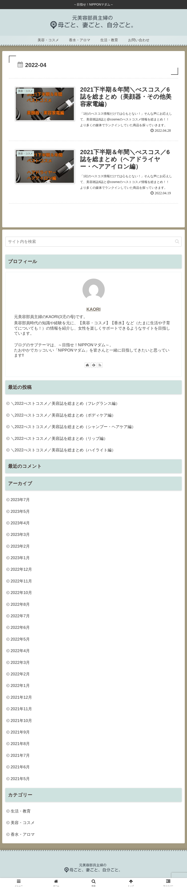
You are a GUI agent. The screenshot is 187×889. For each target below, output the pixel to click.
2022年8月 (20, 604)
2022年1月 (20, 685)
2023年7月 (20, 500)
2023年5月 (20, 511)
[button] (177, 241)
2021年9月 (20, 732)
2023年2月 (20, 546)
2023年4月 (20, 523)
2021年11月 (21, 709)
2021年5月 (20, 779)
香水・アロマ (23, 834)
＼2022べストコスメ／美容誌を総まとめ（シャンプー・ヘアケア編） (73, 427)
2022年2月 (20, 674)
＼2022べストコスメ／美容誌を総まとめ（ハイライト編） (63, 450)
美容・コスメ (23, 822)
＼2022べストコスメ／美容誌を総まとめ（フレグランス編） (65, 403)
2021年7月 (20, 755)
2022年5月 (20, 639)
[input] (93, 242)
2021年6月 (20, 767)
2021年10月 (21, 720)
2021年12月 (21, 697)
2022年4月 (20, 651)
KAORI (93, 309)
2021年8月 (20, 743)
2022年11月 (21, 581)
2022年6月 (20, 627)
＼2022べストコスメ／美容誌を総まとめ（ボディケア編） (63, 415)
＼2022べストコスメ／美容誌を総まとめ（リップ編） (59, 438)
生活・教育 (21, 811)
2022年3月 (20, 662)
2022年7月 (20, 616)
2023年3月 (20, 534)
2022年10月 (21, 592)
